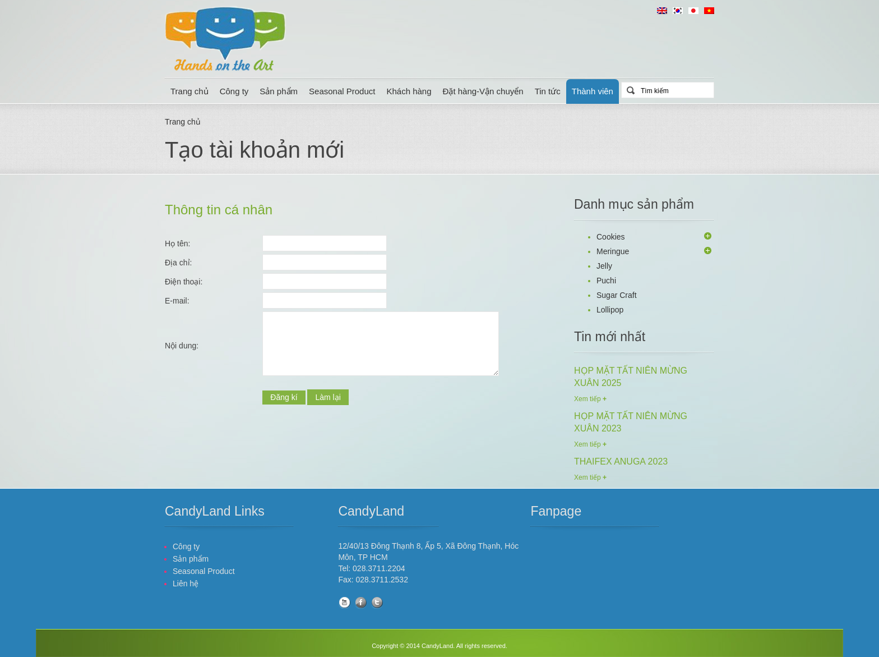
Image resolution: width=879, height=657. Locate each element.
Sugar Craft (616, 295)
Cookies (610, 236)
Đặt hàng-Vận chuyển (483, 91)
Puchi (606, 280)
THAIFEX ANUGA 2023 (621, 461)
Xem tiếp (590, 399)
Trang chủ (189, 91)
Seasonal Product (342, 91)
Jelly (604, 265)
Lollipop (609, 309)
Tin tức (548, 91)
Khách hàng (408, 91)
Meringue (612, 251)
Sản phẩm (279, 91)
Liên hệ (185, 583)
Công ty (234, 91)
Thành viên (592, 91)
